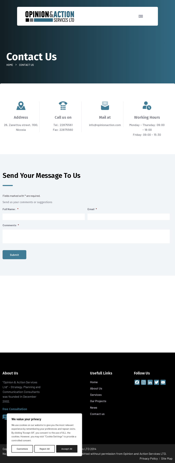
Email (92, 209)
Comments (11, 225)
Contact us (97, 414)
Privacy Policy (149, 458)
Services (96, 394)
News (93, 407)
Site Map (166, 458)
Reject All (45, 448)
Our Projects (98, 401)
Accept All (66, 448)
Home (10, 64)
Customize (22, 448)
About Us (96, 388)
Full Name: (10, 209)
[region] (44, 434)
